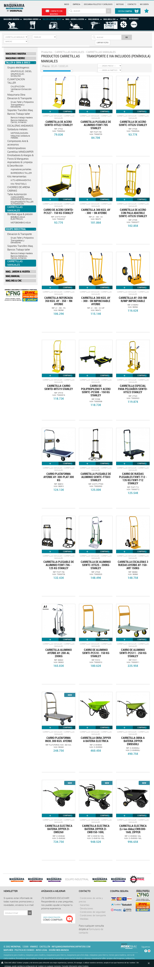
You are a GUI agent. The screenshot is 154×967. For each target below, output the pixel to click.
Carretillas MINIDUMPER (20, 151)
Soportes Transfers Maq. (20, 110)
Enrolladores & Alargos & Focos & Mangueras (20, 157)
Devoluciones (86, 908)
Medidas (84, 918)
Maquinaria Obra (16, 94)
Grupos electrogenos (18, 67)
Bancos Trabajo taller (18, 113)
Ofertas (123, 18)
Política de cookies (24, 949)
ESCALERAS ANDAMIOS (20, 125)
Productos (46, 52)
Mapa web (8, 949)
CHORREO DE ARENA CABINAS (18, 189)
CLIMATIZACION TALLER (16, 81)
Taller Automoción (17, 194)
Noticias (120, 4)
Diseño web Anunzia (59, 949)
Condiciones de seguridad (92, 911)
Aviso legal (41, 949)
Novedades (134, 18)
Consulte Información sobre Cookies (75, 966)
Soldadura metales (17, 129)
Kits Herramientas (16, 176)
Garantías (84, 904)
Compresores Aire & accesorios (17, 142)
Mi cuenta (144, 4)
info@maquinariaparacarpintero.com (71, 946)
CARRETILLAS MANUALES (15, 208)
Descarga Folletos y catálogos (98, 4)
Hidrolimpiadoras (16, 148)
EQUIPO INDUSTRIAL (77, 879)
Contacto (132, 4)
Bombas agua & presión (20, 214)
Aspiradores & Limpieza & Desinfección (19, 163)
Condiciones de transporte (93, 915)
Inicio (66, 4)
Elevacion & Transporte (19, 98)
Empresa (76, 4)
